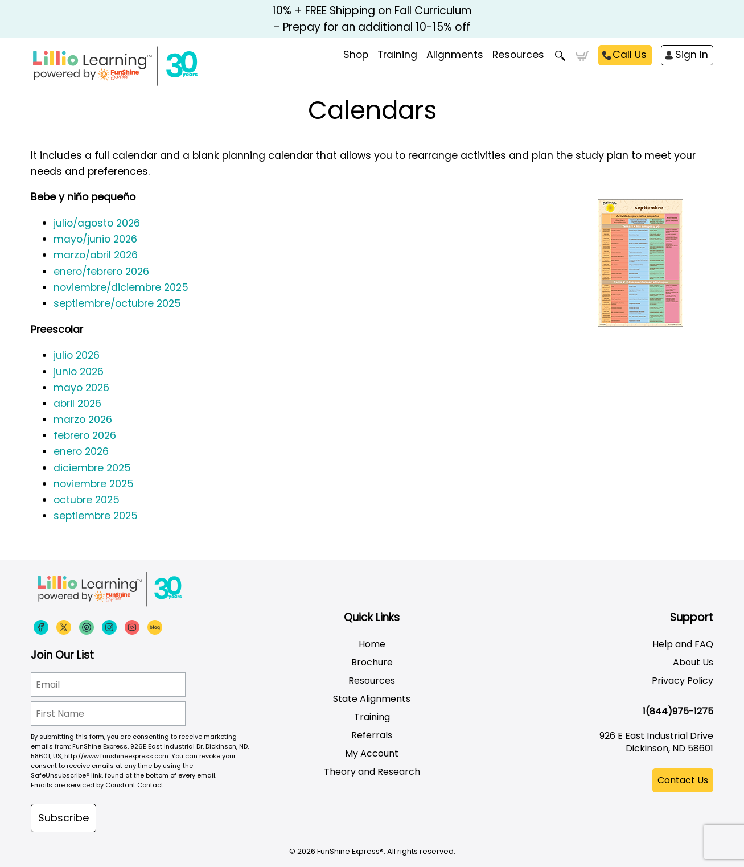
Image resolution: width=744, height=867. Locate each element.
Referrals (371, 735)
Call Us (630, 54)
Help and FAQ (682, 644)
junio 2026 (79, 372)
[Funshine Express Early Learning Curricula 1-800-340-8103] (139, 66)
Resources (518, 54)
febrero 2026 (85, 435)
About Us (693, 662)
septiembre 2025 (96, 516)
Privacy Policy (682, 680)
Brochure (372, 662)
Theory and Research (372, 771)
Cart (582, 55)
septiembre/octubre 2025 (117, 303)
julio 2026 (77, 355)
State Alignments (371, 698)
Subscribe (63, 818)
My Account (371, 753)
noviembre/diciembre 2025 (121, 287)
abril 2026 (77, 403)
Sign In (691, 54)
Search (559, 55)
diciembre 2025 (92, 468)
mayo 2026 (81, 388)
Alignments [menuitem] (454, 54)
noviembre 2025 (94, 484)
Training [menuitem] (397, 54)
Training (372, 717)
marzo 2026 (83, 419)
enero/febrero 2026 (101, 271)
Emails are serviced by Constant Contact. (98, 785)
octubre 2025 (87, 500)
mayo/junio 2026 (95, 239)
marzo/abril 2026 (96, 255)
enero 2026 (81, 451)
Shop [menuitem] (355, 54)
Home (372, 644)
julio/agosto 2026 (97, 223)
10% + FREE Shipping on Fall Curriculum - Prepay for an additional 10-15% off (372, 19)
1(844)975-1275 (678, 711)
